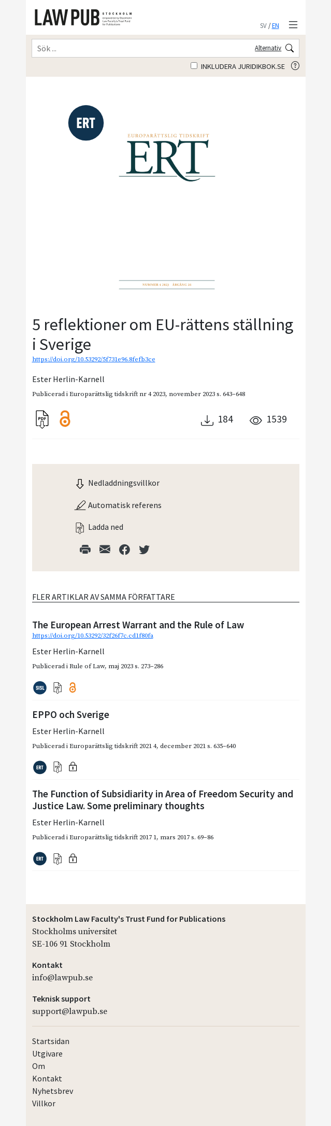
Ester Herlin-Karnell (68, 379)
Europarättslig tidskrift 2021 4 (112, 746)
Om (38, 1066)
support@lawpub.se (69, 1011)
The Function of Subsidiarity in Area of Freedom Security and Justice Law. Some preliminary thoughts (162, 799)
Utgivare (47, 1053)
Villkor (43, 1103)
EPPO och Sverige (70, 714)
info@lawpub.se (62, 978)
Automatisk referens (118, 505)
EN (275, 25)
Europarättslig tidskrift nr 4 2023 (117, 394)
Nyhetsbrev (52, 1091)
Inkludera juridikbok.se (238, 66)
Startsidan (50, 1041)
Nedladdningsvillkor (117, 482)
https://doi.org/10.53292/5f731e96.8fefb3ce (93, 359)
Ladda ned (98, 527)
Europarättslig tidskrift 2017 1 (112, 837)
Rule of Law (87, 666)
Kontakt (47, 1078)
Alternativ (268, 48)
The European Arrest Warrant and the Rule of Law (138, 624)
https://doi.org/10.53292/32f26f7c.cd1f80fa (92, 635)
